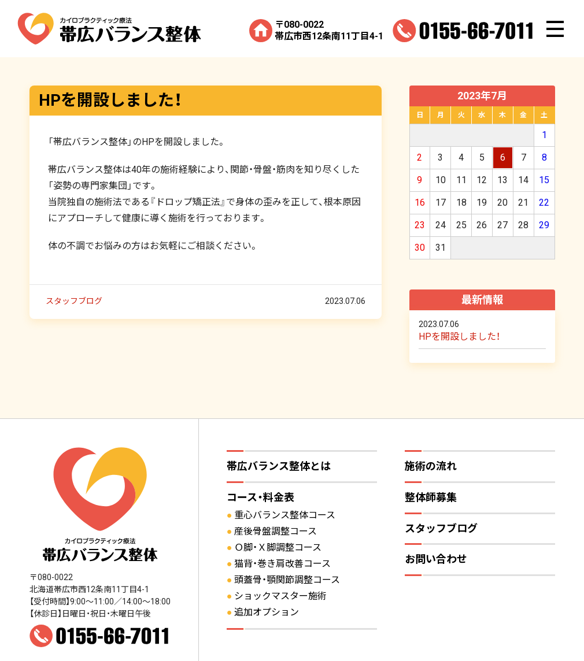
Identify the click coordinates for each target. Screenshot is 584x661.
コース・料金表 (260, 497)
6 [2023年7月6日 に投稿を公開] (502, 157)
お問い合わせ (436, 559)
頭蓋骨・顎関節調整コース (287, 579)
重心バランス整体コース (284, 515)
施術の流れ (431, 466)
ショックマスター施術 (280, 596)
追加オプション (266, 612)
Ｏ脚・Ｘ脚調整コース (277, 547)
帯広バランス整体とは (279, 466)
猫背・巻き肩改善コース (282, 563)
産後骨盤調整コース (275, 531)
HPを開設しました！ (110, 100)
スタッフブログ (74, 300)
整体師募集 (431, 497)
